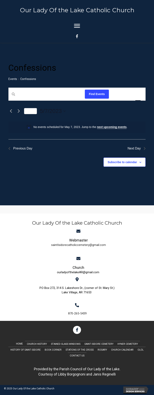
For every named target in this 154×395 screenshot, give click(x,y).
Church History (37, 344)
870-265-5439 (77, 313)
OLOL (141, 349)
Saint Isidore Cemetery (98, 344)
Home (19, 343)
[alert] (77, 127)
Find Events (97, 94)
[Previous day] (10, 111)
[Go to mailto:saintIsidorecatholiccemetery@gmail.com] (78, 242)
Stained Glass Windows (65, 344)
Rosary (102, 349)
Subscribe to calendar (122, 162)
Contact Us (77, 355)
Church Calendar (122, 349)
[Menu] (77, 26)
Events (12, 79)
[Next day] (18, 111)
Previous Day (20, 148)
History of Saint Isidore (25, 349)
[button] (77, 330)
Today (30, 111)
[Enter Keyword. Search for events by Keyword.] (47, 94)
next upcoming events (112, 127)
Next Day (137, 148)
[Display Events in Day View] (138, 94)
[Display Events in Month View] (127, 94)
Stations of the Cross (80, 349)
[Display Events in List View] (116, 94)
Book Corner (53, 349)
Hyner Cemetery (128, 344)
